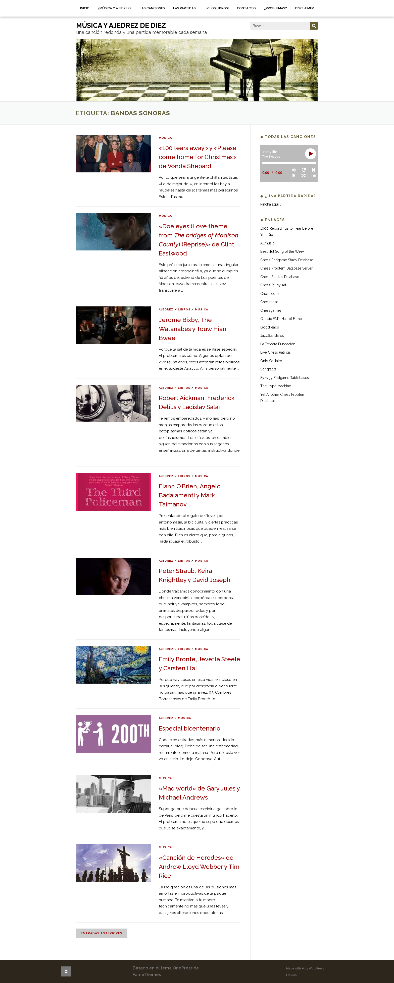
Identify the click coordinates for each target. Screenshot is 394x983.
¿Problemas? (275, 8)
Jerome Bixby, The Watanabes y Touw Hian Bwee (192, 329)
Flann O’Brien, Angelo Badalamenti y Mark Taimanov (190, 495)
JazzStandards (272, 336)
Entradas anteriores (101, 933)
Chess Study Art (273, 285)
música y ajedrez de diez (121, 25)
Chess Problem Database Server (286, 268)
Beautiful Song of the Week (282, 251)
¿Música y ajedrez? (114, 8)
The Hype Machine (275, 386)
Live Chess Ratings (275, 352)
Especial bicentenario (189, 728)
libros (184, 309)
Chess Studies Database (279, 277)
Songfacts (268, 369)
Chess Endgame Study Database (286, 260)
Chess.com (269, 294)
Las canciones (152, 8)
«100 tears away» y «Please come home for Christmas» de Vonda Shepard (197, 157)
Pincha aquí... (270, 204)
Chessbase (269, 302)
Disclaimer (304, 8)
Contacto (246, 8)
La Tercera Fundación (277, 344)
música (165, 138)
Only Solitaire (271, 361)
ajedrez (166, 309)
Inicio (84, 8)
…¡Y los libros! (216, 8)
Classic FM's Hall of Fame (281, 319)
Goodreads (269, 327)
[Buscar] (314, 26)
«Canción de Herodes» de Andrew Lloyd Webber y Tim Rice (199, 866)
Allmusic (267, 243)
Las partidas (184, 8)
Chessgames (270, 310)
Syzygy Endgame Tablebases (284, 378)
